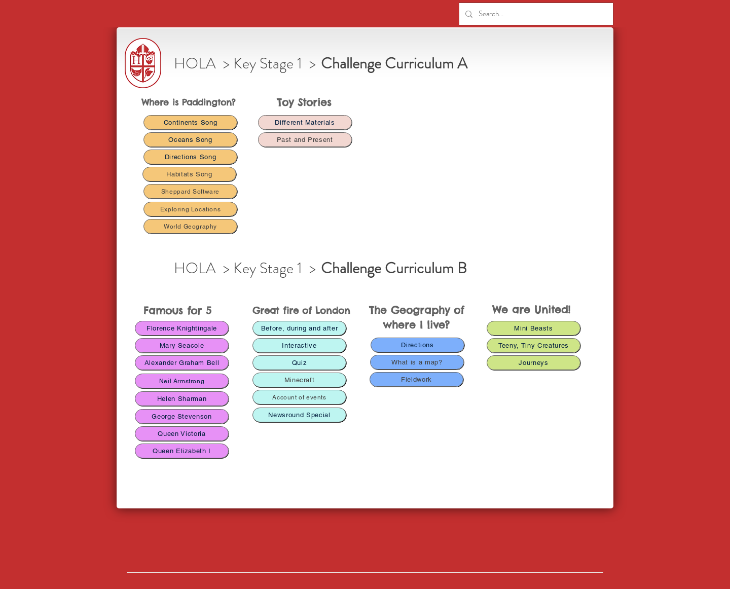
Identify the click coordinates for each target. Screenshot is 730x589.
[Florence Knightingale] (182, 328)
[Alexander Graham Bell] (182, 362)
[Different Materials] (305, 122)
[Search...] (535, 14)
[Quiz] (299, 362)
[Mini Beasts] (533, 328)
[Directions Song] (190, 157)
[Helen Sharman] (182, 398)
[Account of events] (299, 397)
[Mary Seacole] (182, 345)
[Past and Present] (305, 139)
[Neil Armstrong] (182, 381)
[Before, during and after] (299, 328)
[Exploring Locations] (190, 209)
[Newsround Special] (299, 415)
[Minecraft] (299, 380)
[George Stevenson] (182, 416)
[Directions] (417, 345)
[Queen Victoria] (182, 433)
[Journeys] (533, 362)
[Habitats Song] (189, 174)
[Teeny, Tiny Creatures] (533, 345)
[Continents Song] (190, 122)
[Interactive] (299, 345)
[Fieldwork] (416, 379)
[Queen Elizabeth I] (182, 451)
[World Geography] (190, 226)
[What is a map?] (417, 362)
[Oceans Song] (190, 139)
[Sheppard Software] (190, 191)
